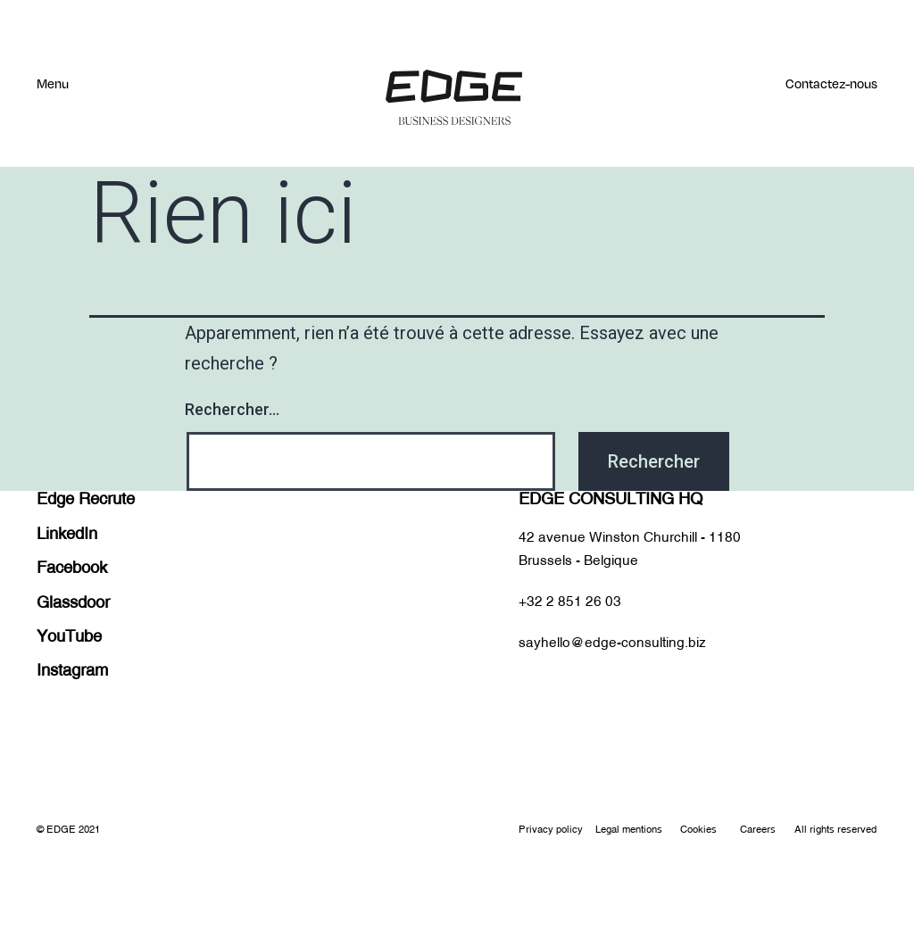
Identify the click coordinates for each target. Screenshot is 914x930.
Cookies (698, 829)
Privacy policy (551, 829)
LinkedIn (67, 533)
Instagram (72, 669)
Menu (53, 83)
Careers (758, 829)
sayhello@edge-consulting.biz (612, 642)
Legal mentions (628, 829)
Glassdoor (73, 602)
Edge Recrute (86, 498)
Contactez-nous (831, 83)
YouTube (69, 636)
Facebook (72, 567)
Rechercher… (232, 409)
